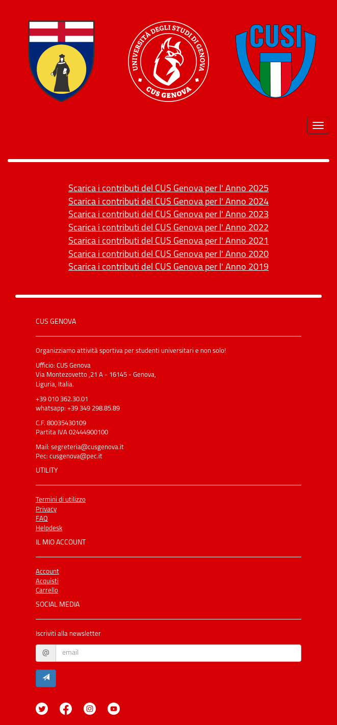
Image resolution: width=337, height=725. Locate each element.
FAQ (42, 518)
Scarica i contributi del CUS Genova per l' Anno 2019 (168, 267)
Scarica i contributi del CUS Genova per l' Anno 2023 (168, 215)
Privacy (46, 509)
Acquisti (47, 581)
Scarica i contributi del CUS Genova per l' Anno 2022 (168, 228)
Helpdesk (49, 528)
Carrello (47, 590)
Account (47, 571)
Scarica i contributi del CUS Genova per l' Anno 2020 (168, 255)
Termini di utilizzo (61, 500)
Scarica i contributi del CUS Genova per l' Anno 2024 (168, 202)
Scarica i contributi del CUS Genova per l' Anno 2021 (168, 241)
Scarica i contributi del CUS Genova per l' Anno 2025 (168, 189)
